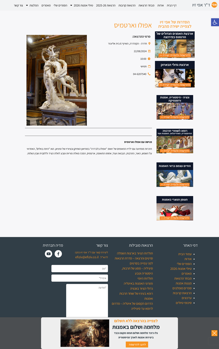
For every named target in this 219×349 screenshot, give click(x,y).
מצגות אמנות (184, 283)
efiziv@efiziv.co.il (87, 257)
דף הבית (172, 5)
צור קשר (18, 5)
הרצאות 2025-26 (105, 5)
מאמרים (46, 5)
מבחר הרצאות (146, 5)
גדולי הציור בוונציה (141, 288)
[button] (215, 22)
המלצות (32, 5)
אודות (160, 5)
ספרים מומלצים (182, 288)
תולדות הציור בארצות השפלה (135, 253)
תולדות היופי (145, 278)
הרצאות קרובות (127, 5)
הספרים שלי (60, 5)
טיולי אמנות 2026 (81, 5)
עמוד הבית (185, 254)
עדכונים (187, 298)
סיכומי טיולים (184, 303)
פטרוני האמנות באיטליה (138, 283)
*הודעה (87, 305)
